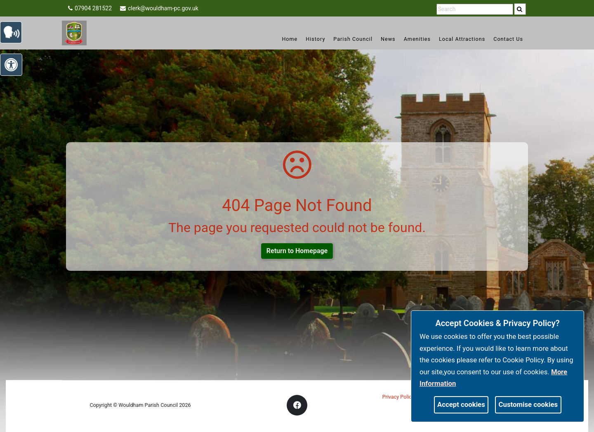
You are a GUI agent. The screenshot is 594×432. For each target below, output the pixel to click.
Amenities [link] (417, 39)
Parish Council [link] (352, 39)
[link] (519, 9)
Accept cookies (461, 404)
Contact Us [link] (508, 39)
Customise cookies (528, 404)
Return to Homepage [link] (297, 251)
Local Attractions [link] (462, 39)
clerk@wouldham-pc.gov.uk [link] (159, 8)
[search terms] (474, 9)
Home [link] (289, 39)
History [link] (315, 39)
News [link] (388, 39)
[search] (520, 9)
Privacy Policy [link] (398, 397)
